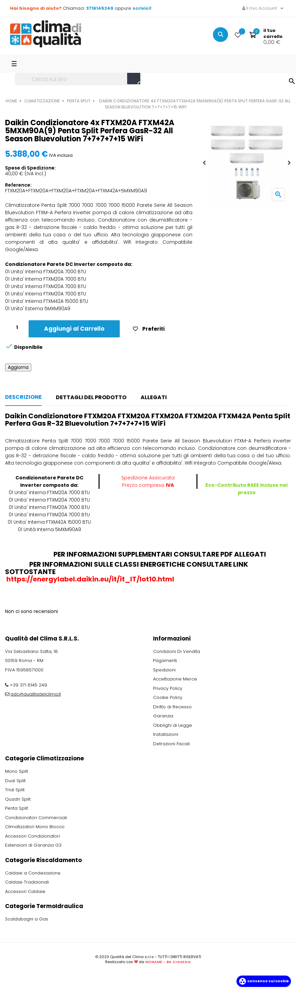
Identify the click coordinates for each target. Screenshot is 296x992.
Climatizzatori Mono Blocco (35, 826)
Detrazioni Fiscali (171, 744)
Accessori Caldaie (25, 891)
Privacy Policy (167, 688)
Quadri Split (18, 799)
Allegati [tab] (154, 397)
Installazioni (165, 734)
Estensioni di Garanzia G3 (33, 845)
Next (289, 163)
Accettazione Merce (175, 679)
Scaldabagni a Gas (26, 919)
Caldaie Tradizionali (27, 882)
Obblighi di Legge (172, 725)
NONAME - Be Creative (168, 961)
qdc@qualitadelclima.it (35, 694)
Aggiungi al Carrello (74, 329)
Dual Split (15, 780)
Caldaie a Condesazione (33, 873)
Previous (204, 163)
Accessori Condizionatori (32, 836)
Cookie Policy (167, 697)
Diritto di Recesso (172, 707)
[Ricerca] (78, 79)
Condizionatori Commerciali (36, 817)
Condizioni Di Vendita (176, 651)
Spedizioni (164, 670)
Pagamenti (165, 660)
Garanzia (163, 716)
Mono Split (16, 771)
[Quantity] (17, 327)
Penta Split (16, 808)
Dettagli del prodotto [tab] (91, 397)
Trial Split (15, 790)
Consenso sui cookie (263, 981)
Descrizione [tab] (23, 397)
